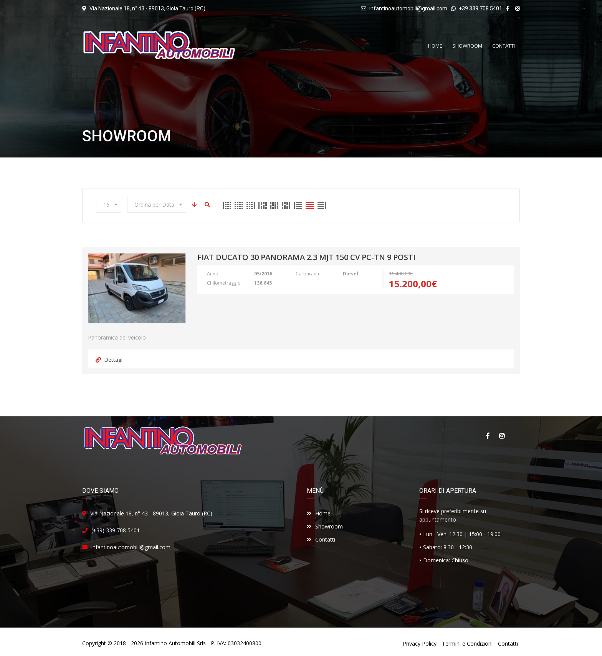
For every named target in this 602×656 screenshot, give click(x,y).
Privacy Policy (420, 643)
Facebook (487, 435)
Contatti (321, 539)
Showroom (325, 526)
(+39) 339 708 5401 (115, 530)
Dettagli (110, 359)
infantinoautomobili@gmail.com (408, 8)
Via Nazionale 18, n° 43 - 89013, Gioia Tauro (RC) (151, 513)
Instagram (501, 435)
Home (319, 513)
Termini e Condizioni (467, 643)
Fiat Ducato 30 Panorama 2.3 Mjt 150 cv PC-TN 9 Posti (306, 257)
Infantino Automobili (170, 643)
